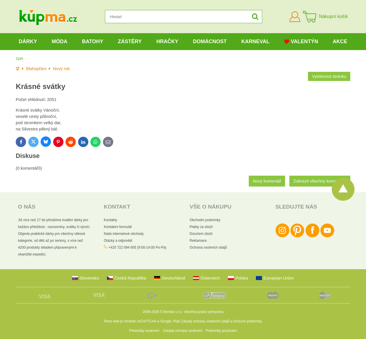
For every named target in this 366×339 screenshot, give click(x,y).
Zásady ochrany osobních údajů (205, 321)
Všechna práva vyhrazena (203, 312)
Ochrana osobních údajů (208, 247)
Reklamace (198, 241)
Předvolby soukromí (144, 331)
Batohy (92, 41)
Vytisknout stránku (329, 76)
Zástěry (130, 41)
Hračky (167, 41)
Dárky (28, 41)
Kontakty (110, 220)
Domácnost (210, 41)
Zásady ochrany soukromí (182, 331)
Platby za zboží (201, 227)
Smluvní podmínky (248, 321)
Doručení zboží (201, 234)
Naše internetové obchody (124, 234)
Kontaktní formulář (118, 227)
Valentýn (301, 41)
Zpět (19, 58)
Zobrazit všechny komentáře (319, 181)
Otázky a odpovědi (118, 241)
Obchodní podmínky (205, 220)
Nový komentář (267, 181)
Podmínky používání (221, 331)
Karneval (255, 41)
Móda (59, 41)
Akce (340, 41)
